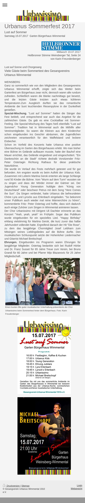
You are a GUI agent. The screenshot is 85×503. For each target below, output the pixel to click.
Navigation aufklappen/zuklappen (42, 5)
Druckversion (11, 486)
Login (79, 485)
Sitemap (25, 486)
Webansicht (76, 488)
